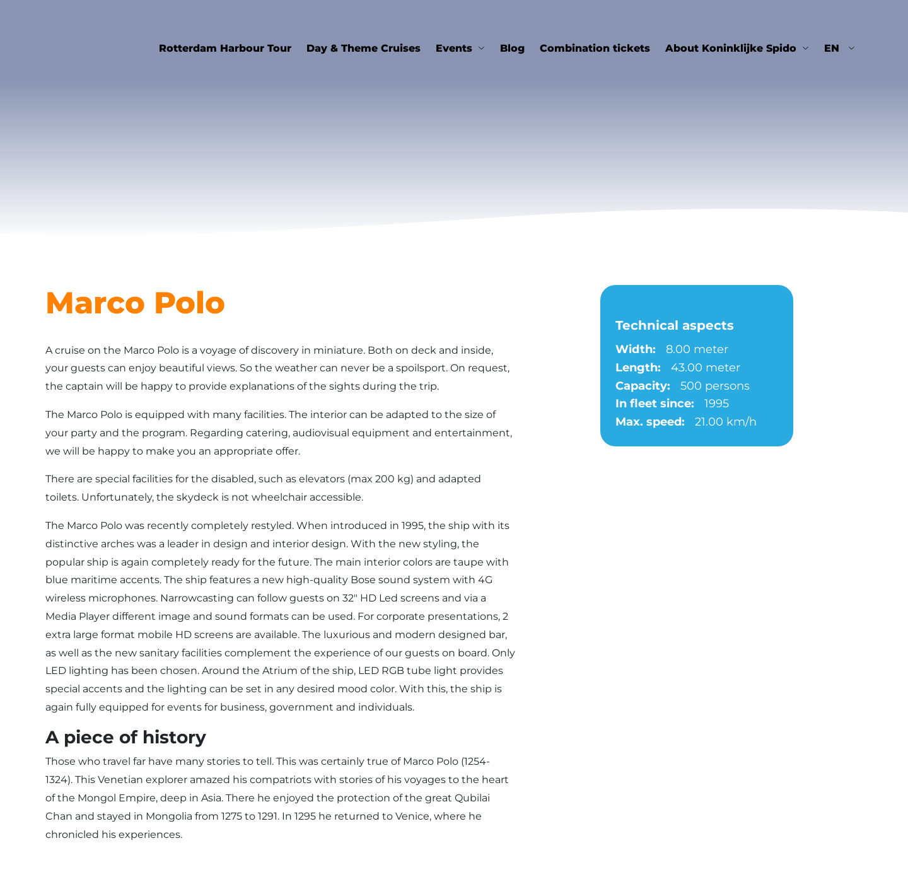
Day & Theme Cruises (363, 48)
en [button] (833, 48)
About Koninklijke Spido (730, 48)
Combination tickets (595, 48)
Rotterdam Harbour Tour (225, 48)
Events (454, 48)
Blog (512, 48)
